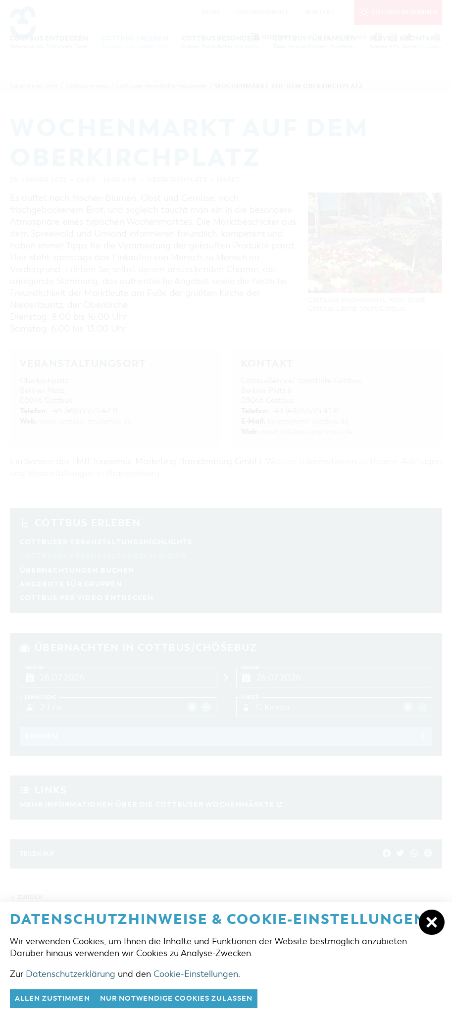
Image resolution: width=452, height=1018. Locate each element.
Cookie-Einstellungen (195, 973)
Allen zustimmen (55, 998)
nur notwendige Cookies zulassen (188, 998)
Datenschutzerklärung (70, 973)
